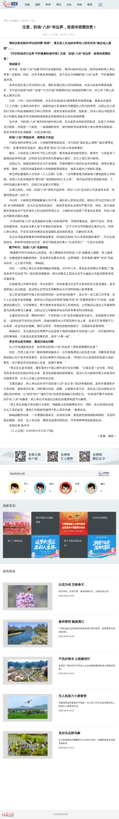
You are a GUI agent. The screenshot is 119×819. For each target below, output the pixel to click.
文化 (69, 4)
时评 (48, 4)
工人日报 (53, 34)
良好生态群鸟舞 (59, 733)
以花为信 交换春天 (61, 584)
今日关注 (24, 21)
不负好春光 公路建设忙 (64, 658)
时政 (27, 4)
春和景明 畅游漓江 (61, 621)
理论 (58, 4)
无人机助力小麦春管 (62, 696)
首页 (6, 21)
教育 (89, 4)
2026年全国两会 (100, 518)
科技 (79, 4)
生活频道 (14, 21)
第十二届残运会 (15, 541)
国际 (37, 4)
